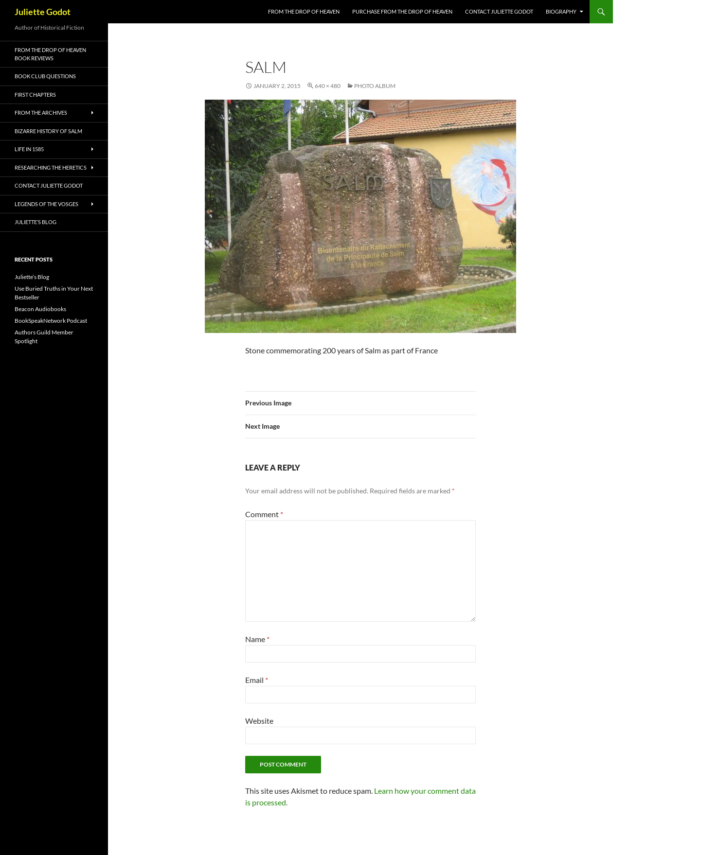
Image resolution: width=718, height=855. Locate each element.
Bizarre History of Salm (48, 131)
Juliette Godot (43, 11)
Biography (561, 11)
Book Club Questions (45, 76)
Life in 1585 (29, 149)
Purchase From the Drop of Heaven (402, 11)
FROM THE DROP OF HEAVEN (304, 11)
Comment (264, 514)
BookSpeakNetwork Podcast (51, 320)
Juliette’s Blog (35, 222)
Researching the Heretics (51, 167)
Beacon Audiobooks (40, 309)
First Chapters (35, 94)
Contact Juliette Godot (499, 11)
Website (259, 720)
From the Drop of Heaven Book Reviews (50, 54)
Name (257, 639)
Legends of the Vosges (46, 204)
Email (256, 679)
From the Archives (41, 112)
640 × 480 (328, 85)
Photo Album (374, 85)
